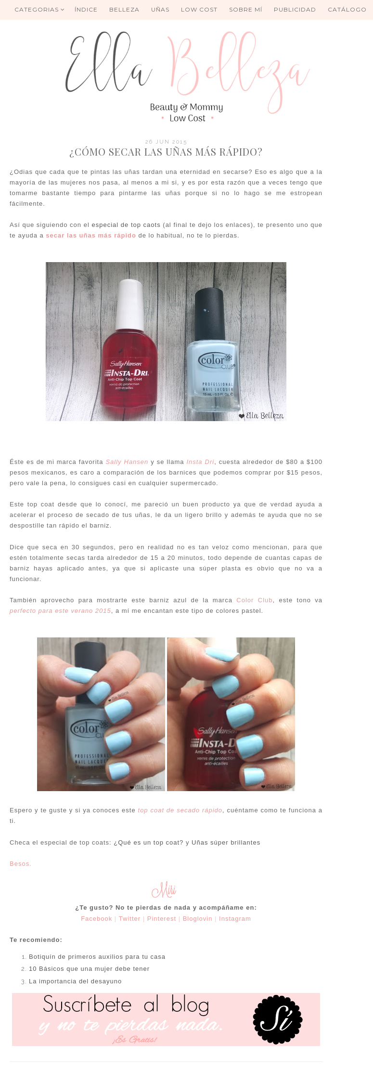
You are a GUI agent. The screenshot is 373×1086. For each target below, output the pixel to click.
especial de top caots (125, 224)
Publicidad (295, 9)
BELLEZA (124, 9)
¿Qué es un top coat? (148, 842)
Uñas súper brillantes (226, 842)
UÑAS (160, 9)
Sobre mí (245, 9)
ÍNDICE (86, 9)
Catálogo (347, 9)
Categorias (39, 9)
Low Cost (199, 9)
